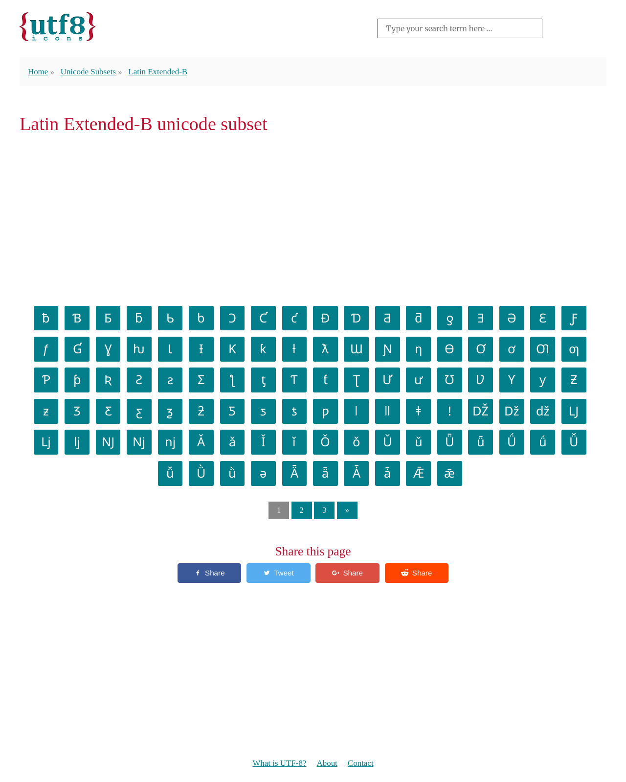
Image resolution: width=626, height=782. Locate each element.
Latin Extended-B (157, 71)
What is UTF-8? (279, 763)
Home (38, 71)
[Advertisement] (313, 218)
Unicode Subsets (88, 71)
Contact (361, 763)
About (327, 763)
